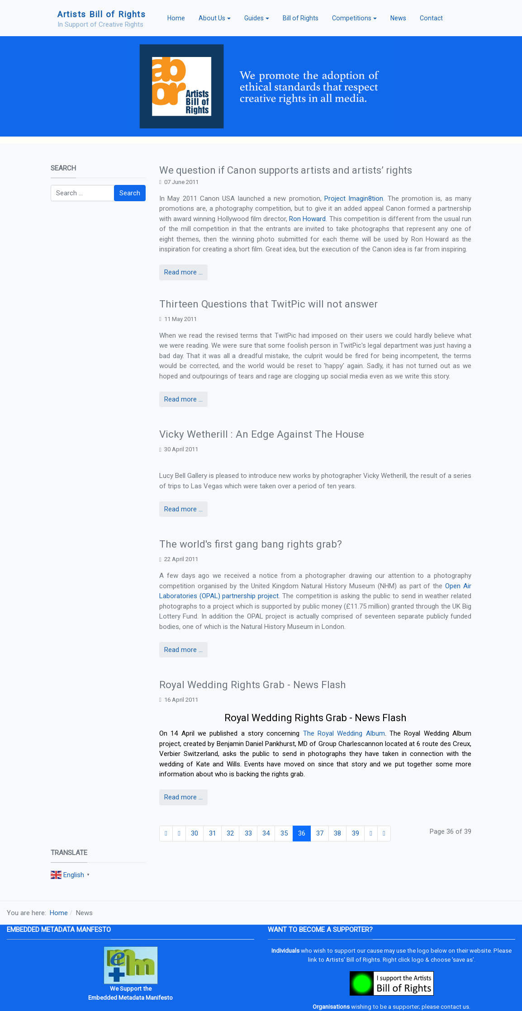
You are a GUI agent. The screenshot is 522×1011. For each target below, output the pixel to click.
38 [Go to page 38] (337, 833)
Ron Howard (307, 219)
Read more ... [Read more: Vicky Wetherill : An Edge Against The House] (183, 509)
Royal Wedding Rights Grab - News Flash (252, 684)
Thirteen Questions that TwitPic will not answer (268, 304)
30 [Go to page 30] (194, 833)
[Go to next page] (371, 834)
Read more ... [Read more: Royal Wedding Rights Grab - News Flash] (183, 797)
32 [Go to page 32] (230, 833)
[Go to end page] (384, 834)
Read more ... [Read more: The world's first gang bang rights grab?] (183, 650)
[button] (214, 18)
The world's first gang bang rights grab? (250, 544)
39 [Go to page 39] (355, 833)
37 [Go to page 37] (319, 833)
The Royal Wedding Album (344, 733)
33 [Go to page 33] (248, 833)
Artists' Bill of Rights (353, 959)
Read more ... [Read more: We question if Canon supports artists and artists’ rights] (183, 272)
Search (129, 193)
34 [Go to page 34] (266, 833)
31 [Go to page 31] (212, 833)
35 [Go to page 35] (284, 833)
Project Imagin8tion (353, 198)
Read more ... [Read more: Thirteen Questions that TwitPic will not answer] (183, 399)
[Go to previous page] (179, 834)
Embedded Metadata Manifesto (130, 997)
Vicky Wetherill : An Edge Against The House (261, 434)
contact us (455, 1006)
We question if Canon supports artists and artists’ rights (285, 170)
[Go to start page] (166, 834)
